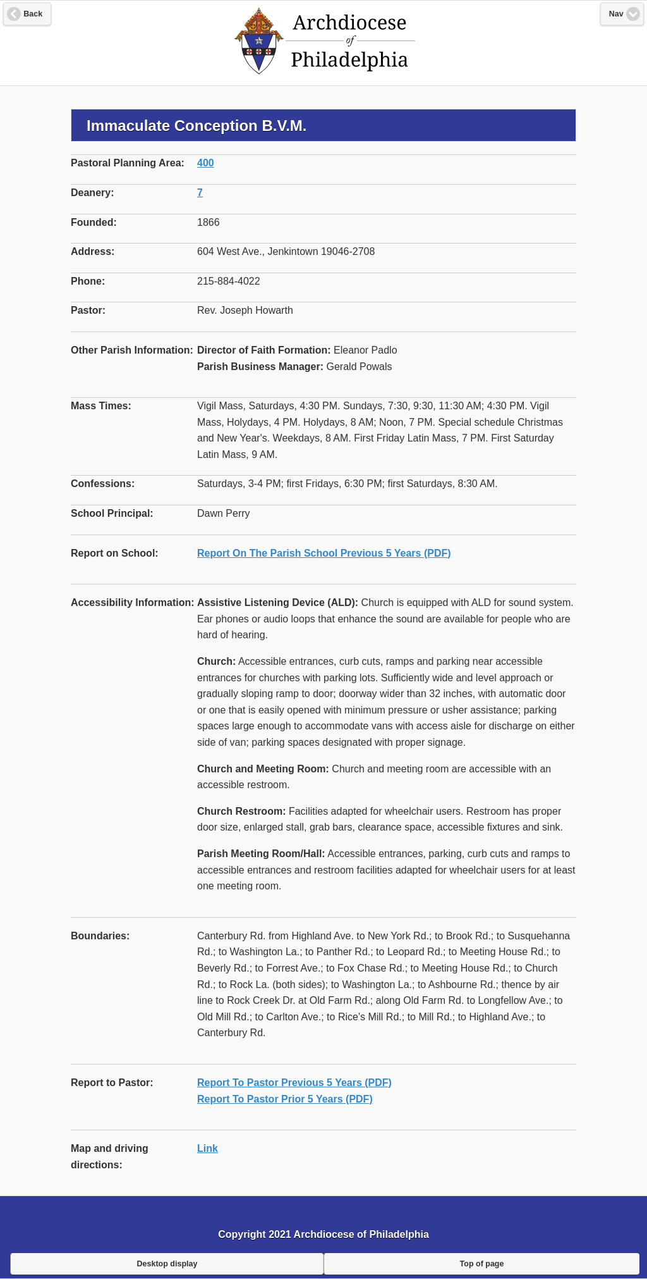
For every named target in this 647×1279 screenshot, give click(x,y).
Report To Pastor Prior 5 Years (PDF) (285, 1099)
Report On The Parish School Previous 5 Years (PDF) (324, 553)
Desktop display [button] (167, 1263)
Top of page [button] (482, 1263)
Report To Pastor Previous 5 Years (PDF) (294, 1082)
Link (207, 1148)
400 (205, 163)
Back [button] (32, 13)
